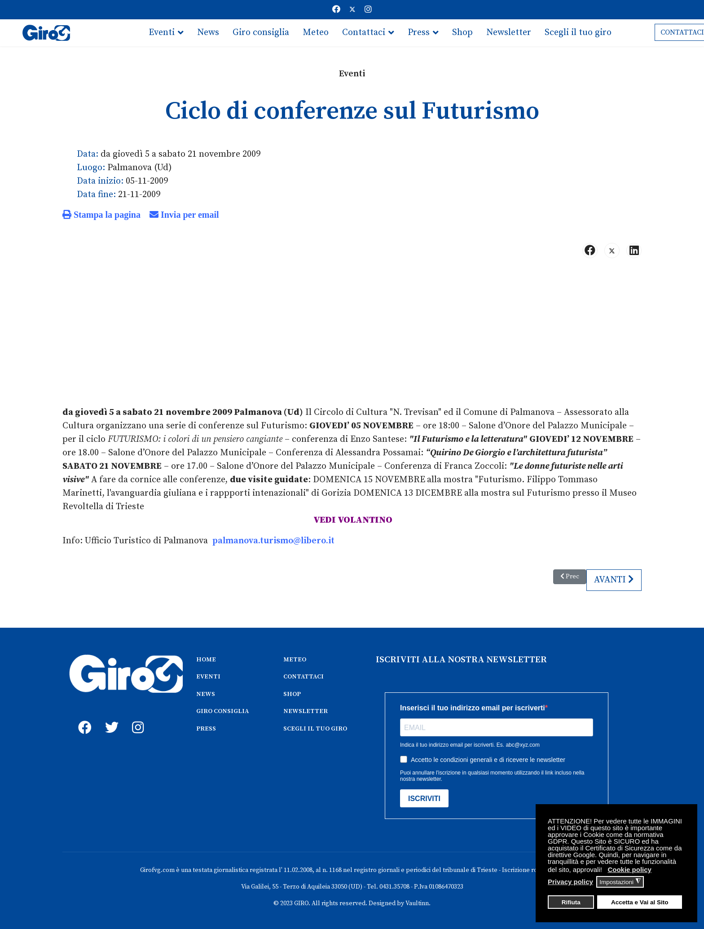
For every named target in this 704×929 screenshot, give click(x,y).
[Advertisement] (352, 336)
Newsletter (508, 32)
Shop (462, 32)
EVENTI (208, 677)
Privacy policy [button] (570, 881)
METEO (294, 660)
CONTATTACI (303, 677)
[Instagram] (368, 9)
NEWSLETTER (305, 711)
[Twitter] (352, 9)
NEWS (205, 694)
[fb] (82, 717)
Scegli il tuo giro (578, 32)
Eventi (162, 32)
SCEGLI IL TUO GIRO (315, 729)
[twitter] (109, 717)
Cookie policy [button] (629, 869)
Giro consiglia (261, 32)
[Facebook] (336, 9)
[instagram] (136, 717)
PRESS (206, 729)
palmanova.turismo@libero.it (273, 540)
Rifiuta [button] (571, 902)
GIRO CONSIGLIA (222, 711)
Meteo (316, 32)
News (208, 32)
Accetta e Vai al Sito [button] (640, 902)
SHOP (292, 694)
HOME (206, 660)
